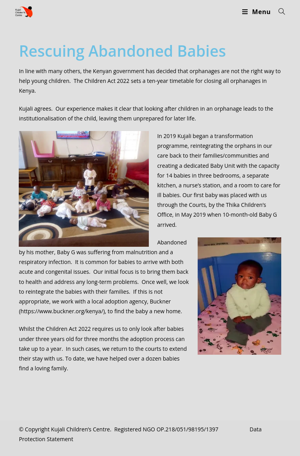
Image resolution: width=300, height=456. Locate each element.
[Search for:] (279, 11)
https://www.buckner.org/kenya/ (62, 311)
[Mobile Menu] (257, 11)
